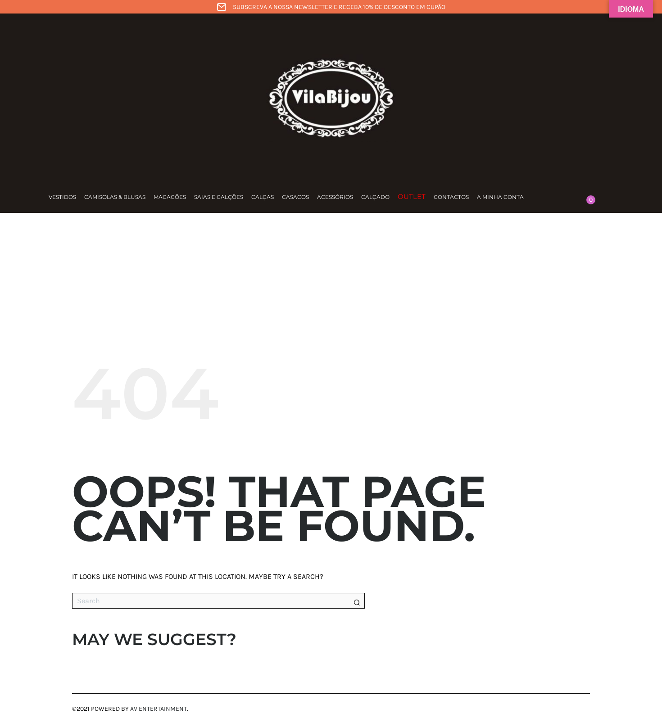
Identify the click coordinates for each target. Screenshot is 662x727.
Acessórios (335, 197)
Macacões (170, 197)
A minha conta (500, 197)
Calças (262, 197)
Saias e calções (218, 197)
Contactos (451, 197)
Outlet (412, 196)
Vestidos (62, 197)
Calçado (375, 197)
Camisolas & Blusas (114, 197)
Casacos (295, 197)
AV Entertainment (158, 709)
